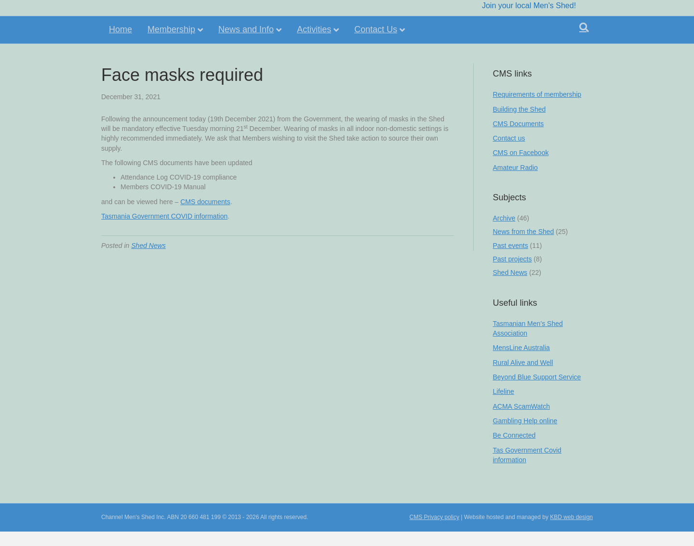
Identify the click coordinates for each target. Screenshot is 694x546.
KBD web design (571, 517)
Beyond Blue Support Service (537, 377)
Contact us (509, 138)
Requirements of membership (537, 94)
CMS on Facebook (521, 152)
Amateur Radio (515, 167)
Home (120, 44)
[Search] (584, 42)
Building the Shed (519, 109)
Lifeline (503, 391)
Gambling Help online (525, 421)
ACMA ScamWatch (521, 406)
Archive (504, 218)
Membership (171, 44)
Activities (314, 44)
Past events (510, 245)
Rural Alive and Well (523, 362)
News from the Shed (523, 231)
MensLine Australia (521, 347)
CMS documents (205, 202)
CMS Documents (518, 124)
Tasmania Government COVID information (164, 216)
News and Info (246, 44)
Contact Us (375, 44)
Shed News (148, 245)
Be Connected (514, 435)
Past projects (512, 259)
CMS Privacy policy (434, 517)
